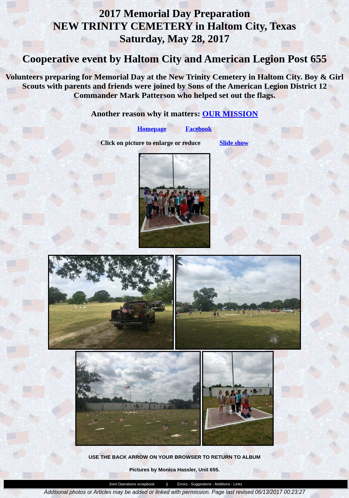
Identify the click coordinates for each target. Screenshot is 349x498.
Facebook (198, 128)
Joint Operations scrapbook (132, 484)
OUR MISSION (230, 113)
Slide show (233, 142)
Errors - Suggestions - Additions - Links (209, 484)
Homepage (151, 128)
